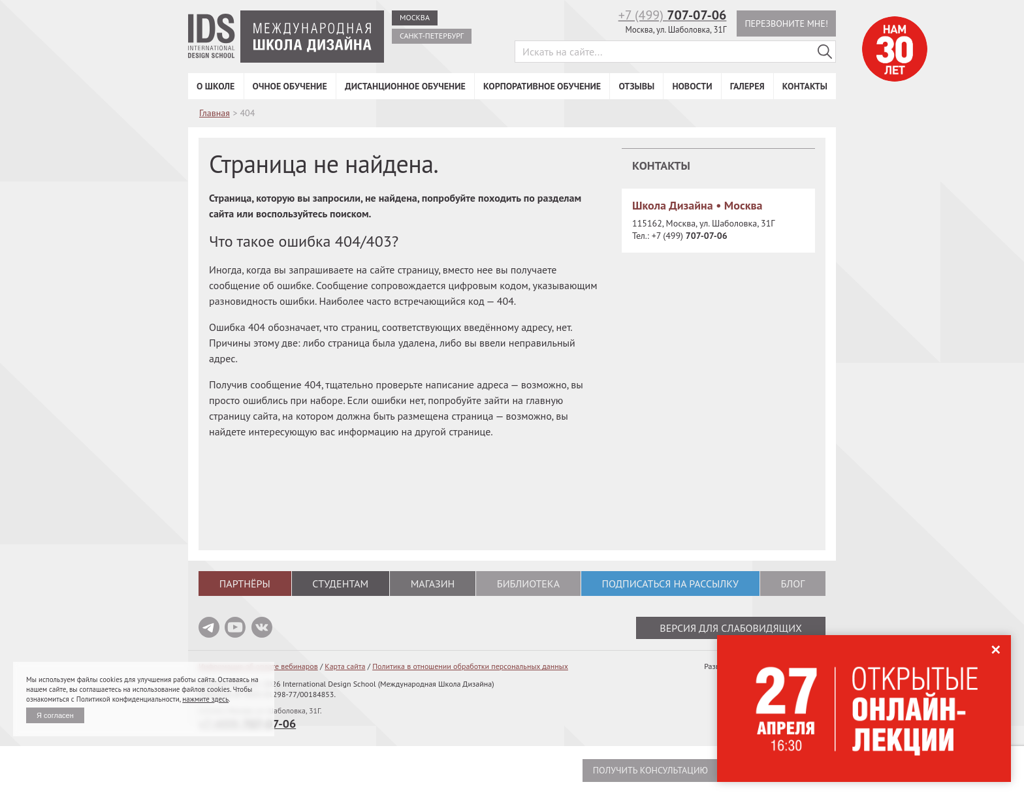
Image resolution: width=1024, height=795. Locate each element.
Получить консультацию (650, 770)
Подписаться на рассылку (669, 583)
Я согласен (55, 715)
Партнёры (244, 583)
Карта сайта (345, 666)
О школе (215, 86)
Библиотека (528, 583)
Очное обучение (290, 86)
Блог (792, 583)
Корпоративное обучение (542, 86)
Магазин (433, 583)
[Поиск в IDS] (825, 51)
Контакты (804, 86)
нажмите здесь (205, 699)
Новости (692, 86)
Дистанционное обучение (405, 86)
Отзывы (636, 86)
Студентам (340, 583)
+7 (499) (672, 15)
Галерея (747, 86)
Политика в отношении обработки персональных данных (470, 666)
